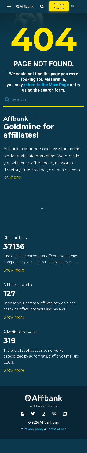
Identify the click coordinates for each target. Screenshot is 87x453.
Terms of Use (57, 429)
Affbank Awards (59, 6)
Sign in (75, 6)
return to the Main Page (46, 84)
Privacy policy (33, 429)
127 (9, 294)
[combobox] (43, 100)
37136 (14, 247)
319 (9, 341)
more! (15, 177)
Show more (13, 270)
